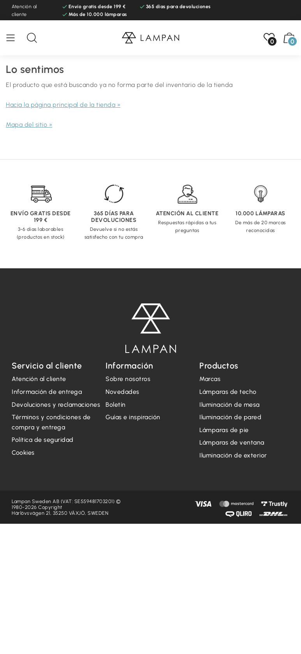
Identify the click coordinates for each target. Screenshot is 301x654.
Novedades (122, 391)
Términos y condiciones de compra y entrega (51, 422)
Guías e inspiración (133, 417)
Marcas (209, 379)
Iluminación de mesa (229, 404)
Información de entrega (47, 391)
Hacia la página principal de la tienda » (63, 104)
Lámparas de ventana (231, 442)
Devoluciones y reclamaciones (56, 404)
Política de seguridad (43, 439)
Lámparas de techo (228, 391)
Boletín (116, 404)
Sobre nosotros (128, 379)
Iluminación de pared (230, 417)
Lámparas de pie (224, 430)
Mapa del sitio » (29, 124)
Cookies (23, 452)
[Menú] (14, 37)
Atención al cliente (24, 10)
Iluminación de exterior (233, 455)
